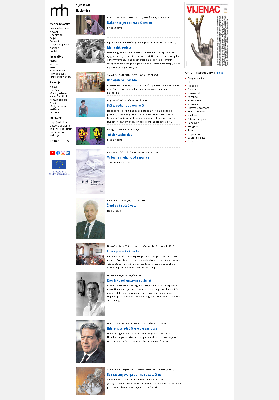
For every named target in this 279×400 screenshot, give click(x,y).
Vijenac (54, 64)
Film (190, 82)
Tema (191, 130)
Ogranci (54, 41)
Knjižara (54, 109)
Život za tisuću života (122, 205)
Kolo (52, 67)
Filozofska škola (59, 96)
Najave (54, 86)
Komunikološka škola (58, 101)
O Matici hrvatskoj (60, 28)
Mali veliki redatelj (120, 47)
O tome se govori (198, 119)
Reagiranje (194, 126)
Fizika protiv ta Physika (123, 251)
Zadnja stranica (196, 137)
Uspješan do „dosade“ (122, 80)
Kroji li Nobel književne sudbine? (129, 280)
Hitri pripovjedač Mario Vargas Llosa (132, 328)
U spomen (194, 134)
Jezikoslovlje (195, 93)
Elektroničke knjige (61, 77)
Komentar (193, 104)
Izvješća (54, 90)
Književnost (194, 100)
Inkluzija (54, 135)
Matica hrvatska (197, 111)
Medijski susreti (59, 106)
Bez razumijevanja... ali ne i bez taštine (134, 374)
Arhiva (220, 72)
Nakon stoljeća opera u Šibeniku (129, 22)
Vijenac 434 (83, 5)
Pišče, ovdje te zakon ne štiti (127, 105)
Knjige (53, 61)
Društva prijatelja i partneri (60, 46)
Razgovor (193, 122)
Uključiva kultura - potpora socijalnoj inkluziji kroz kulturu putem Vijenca (61, 127)
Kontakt (54, 51)
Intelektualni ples (119, 134)
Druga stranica (196, 78)
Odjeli (53, 38)
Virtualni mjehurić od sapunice (128, 157)
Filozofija (193, 85)
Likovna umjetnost (198, 108)
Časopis (192, 141)
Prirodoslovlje (58, 74)
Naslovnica (194, 115)
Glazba (192, 89)
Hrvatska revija (58, 70)
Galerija (54, 112)
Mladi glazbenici (59, 93)
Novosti (54, 31)
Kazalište (193, 97)
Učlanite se (56, 35)
